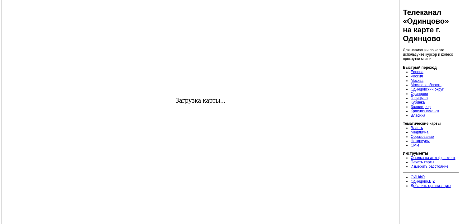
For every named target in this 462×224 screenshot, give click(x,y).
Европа (417, 72)
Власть (417, 128)
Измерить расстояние (429, 166)
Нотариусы (420, 141)
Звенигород (421, 107)
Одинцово (419, 93)
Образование (422, 136)
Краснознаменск (425, 111)
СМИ (415, 145)
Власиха (418, 115)
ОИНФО (418, 177)
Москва (417, 80)
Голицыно (419, 98)
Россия (417, 76)
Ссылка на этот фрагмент (433, 158)
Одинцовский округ (427, 89)
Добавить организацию (431, 186)
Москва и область (426, 85)
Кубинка (418, 102)
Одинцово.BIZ (423, 181)
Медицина (419, 132)
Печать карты (422, 162)
